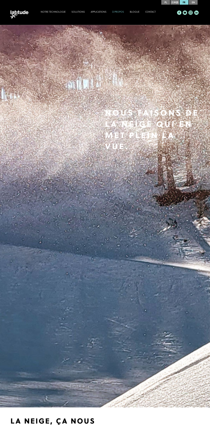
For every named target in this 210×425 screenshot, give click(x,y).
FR (184, 2)
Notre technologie (53, 11)
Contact (150, 11)
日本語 (174, 2)
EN (193, 2)
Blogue (134, 11)
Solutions (78, 11)
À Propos (118, 11)
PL (165, 2)
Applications (98, 11)
